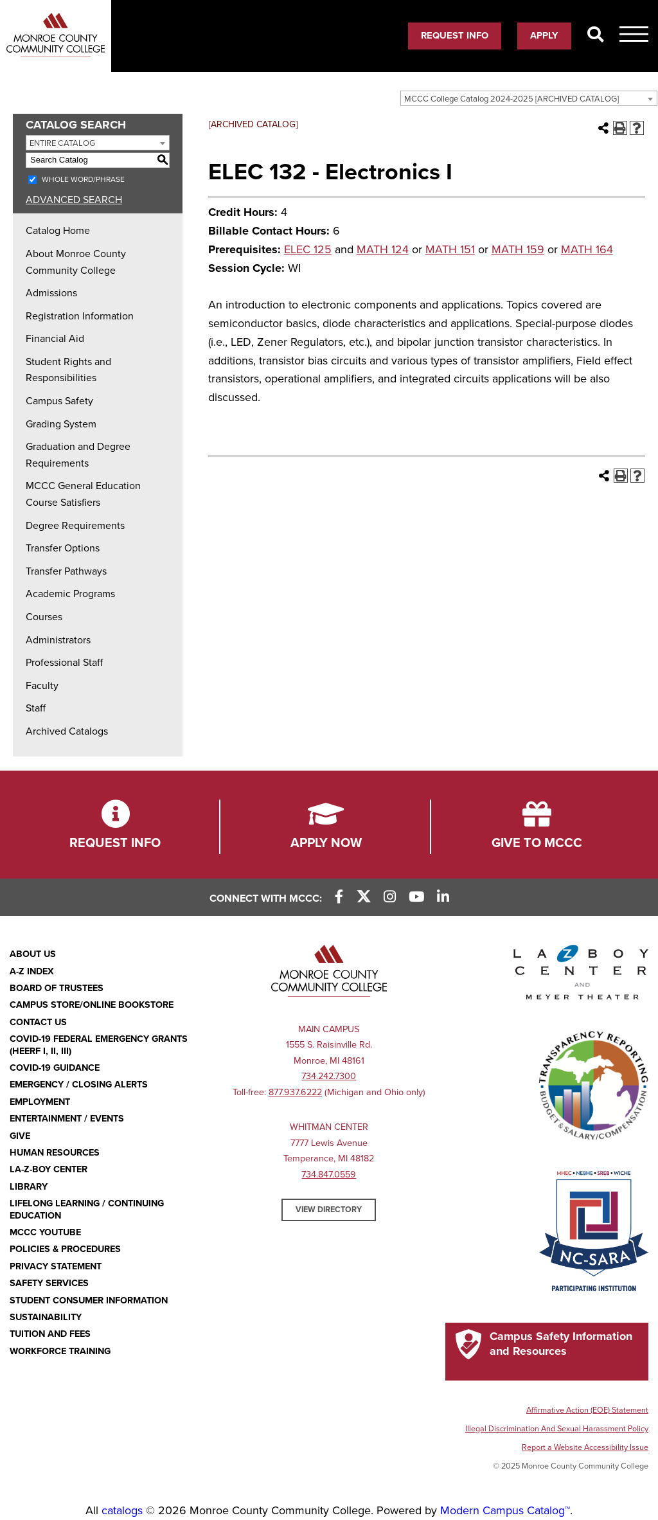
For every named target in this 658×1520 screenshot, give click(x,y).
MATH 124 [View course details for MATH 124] (383, 249)
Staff (36, 708)
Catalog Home (58, 230)
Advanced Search (74, 199)
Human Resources (55, 1152)
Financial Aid (55, 338)
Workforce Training (60, 1351)
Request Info (454, 35)
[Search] (595, 35)
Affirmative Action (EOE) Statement (587, 1410)
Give (20, 1136)
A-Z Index (32, 971)
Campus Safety (59, 401)
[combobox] (528, 98)
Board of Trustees (56, 988)
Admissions (51, 293)
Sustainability (46, 1317)
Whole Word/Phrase (83, 179)
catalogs (122, 1510)
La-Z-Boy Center (48, 1169)
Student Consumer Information (89, 1300)
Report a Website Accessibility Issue (585, 1447)
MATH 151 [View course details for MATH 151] (450, 249)
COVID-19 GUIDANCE (55, 1067)
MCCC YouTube (45, 1232)
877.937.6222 (295, 1092)
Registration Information (80, 316)
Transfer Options (63, 548)
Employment (40, 1101)
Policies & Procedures (65, 1249)
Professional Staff (64, 662)
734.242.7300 (328, 1076)
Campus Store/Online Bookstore (91, 1004)
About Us (33, 954)
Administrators (58, 640)
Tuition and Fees (50, 1333)
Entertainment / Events (67, 1118)
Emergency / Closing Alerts (79, 1084)
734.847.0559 (328, 1174)
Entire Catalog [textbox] (62, 143)
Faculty (42, 685)
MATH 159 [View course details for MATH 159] (518, 249)
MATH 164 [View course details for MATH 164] (587, 249)
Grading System (61, 424)
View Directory (329, 1209)
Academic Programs (70, 593)
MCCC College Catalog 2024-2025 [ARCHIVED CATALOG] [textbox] (511, 99)
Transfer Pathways (66, 571)
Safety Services (49, 1283)
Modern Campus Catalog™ (505, 1510)
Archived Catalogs (67, 731)
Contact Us (38, 1022)
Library (29, 1186)
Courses (44, 617)
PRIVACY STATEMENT (56, 1266)
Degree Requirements (75, 525)
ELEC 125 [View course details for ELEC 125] (308, 249)
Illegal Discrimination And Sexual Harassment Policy (556, 1429)
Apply (544, 35)
